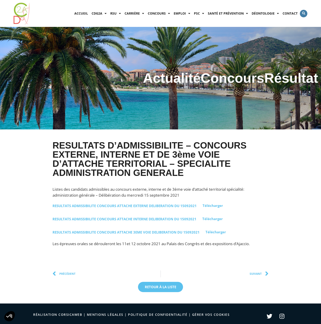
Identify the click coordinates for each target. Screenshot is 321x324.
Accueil (81, 13)
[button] (303, 13)
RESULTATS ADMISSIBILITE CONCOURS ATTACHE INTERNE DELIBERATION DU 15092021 (124, 218)
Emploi (182, 13)
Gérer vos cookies (211, 314)
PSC (199, 13)
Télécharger (213, 205)
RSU (115, 13)
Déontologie (265, 13)
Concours (159, 13)
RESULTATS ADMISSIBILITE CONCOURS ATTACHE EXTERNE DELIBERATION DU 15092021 (125, 205)
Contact (290, 13)
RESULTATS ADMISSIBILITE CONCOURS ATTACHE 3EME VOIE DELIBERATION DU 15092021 (126, 232)
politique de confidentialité (157, 314)
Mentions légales (105, 314)
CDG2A (99, 13)
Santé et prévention (228, 13)
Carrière (134, 13)
